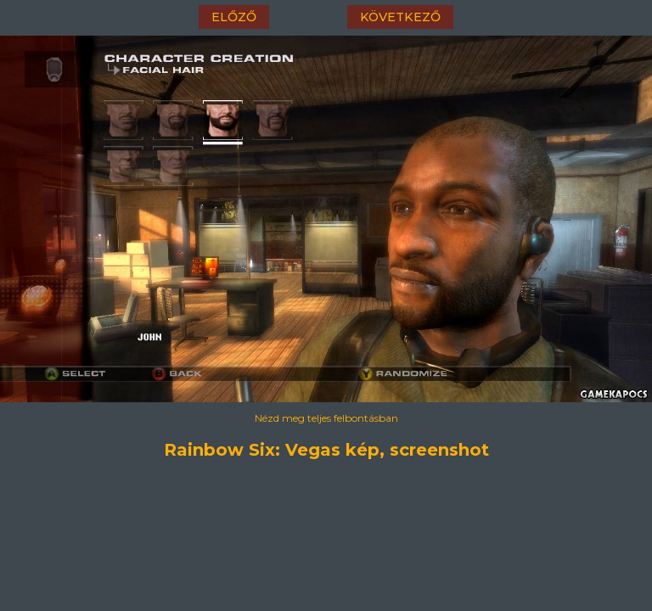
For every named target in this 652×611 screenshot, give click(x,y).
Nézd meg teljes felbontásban (326, 418)
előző (233, 17)
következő (400, 17)
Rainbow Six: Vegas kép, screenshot (326, 450)
